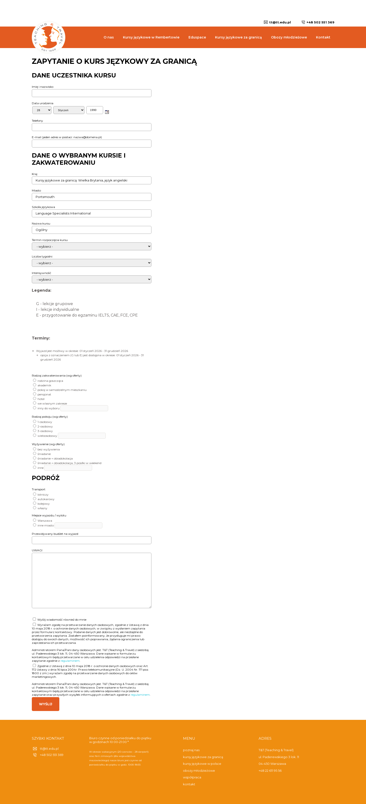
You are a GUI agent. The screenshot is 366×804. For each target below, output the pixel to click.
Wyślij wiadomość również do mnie (59, 619)
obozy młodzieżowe (199, 770)
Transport (38, 489)
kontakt (189, 784)
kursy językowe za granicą (203, 757)
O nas (109, 37)
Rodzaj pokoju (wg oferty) (50, 416)
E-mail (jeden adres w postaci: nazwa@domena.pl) (67, 137)
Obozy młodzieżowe (289, 37)
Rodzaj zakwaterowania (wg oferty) (57, 375)
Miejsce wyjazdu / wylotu (49, 515)
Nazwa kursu (41, 223)
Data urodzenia (42, 103)
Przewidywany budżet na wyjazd (55, 534)
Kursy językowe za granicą (238, 37)
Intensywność (41, 273)
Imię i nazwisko (42, 86)
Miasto (36, 190)
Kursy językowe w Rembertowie (151, 37)
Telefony (37, 120)
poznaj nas (191, 750)
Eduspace (197, 37)
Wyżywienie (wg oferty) (48, 444)
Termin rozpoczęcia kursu (50, 240)
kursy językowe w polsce (202, 764)
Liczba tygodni (42, 256)
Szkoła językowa (43, 207)
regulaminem (70, 660)
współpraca (192, 777)
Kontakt (323, 37)
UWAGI (37, 550)
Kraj (34, 174)
